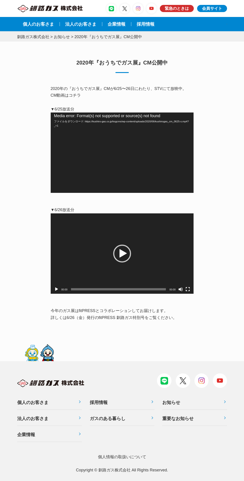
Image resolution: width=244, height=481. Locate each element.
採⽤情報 (145, 24)
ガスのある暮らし (107, 418)
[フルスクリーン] (188, 289)
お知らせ (171, 402)
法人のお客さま (32, 418)
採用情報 (99, 402)
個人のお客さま (38, 24)
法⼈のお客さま (80, 24)
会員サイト (212, 8)
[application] (122, 152)
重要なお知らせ (178, 418)
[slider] (118, 289)
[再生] (56, 289)
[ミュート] (180, 289)
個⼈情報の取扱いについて (122, 457)
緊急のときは (177, 8)
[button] (122, 253)
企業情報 (116, 24)
